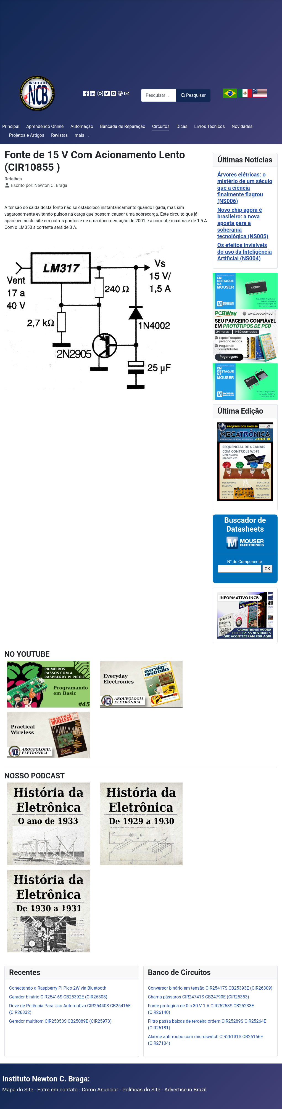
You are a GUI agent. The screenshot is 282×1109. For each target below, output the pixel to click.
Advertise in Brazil (185, 1089)
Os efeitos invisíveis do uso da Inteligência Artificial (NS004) (244, 252)
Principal (10, 126)
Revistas (59, 135)
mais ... (82, 135)
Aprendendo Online (45, 126)
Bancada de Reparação (122, 126)
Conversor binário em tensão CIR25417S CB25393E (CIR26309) (210, 988)
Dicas (182, 126)
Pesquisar (193, 95)
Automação (81, 126)
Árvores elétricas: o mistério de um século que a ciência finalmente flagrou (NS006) (244, 187)
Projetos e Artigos (26, 135)
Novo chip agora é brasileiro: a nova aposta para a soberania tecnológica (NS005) (242, 223)
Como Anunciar (100, 1089)
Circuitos (161, 126)
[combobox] (158, 95)
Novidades (242, 126)
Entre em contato (58, 1089)
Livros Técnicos (209, 126)
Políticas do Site (141, 1089)
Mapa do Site (17, 1089)
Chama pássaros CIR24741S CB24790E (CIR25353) (198, 997)
